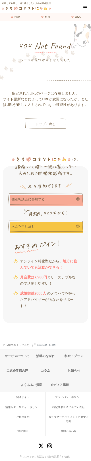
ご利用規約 (22, 417)
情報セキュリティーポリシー (22, 407)
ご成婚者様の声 (17, 370)
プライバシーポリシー (68, 397)
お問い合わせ (68, 431)
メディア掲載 (59, 385)
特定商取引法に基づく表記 (68, 407)
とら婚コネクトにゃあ (16, 345)
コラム (45, 370)
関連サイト (22, 397)
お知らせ (74, 370)
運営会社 (22, 431)
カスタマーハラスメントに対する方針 (68, 419)
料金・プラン (73, 356)
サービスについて (17, 356)
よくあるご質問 (31, 385)
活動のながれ (45, 356)
